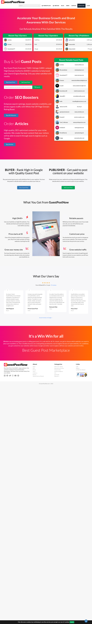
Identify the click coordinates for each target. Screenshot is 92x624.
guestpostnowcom (62, 112)
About (34, 366)
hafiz (58, 101)
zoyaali (59, 86)
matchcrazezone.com (79, 91)
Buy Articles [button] (9, 144)
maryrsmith (70, 44)
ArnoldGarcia (61, 133)
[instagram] (12, 376)
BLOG (62, 5)
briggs (59, 138)
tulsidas (8, 39)
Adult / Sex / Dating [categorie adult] (58, 366)
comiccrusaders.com (79, 117)
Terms (34, 371)
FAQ (34, 368)
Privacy (34, 369)
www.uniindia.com (79, 112)
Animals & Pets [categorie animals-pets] (57, 369)
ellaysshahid (70, 48)
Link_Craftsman (61, 122)
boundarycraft (61, 91)
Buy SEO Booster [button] (11, 115)
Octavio (59, 80)
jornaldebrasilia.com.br (79, 96)
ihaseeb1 (59, 117)
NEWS (67, 5)
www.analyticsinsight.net (79, 85)
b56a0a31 (60, 127)
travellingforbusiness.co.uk (79, 101)
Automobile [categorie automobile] (56, 374)
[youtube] (15, 376)
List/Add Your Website (80, 369)
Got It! (71, 622)
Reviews (34, 374)
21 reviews (53, 285)
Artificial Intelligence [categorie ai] (58, 371)
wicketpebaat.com (79, 70)
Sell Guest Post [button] (25, 82)
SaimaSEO (60, 96)
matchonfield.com (79, 64)
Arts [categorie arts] (55, 373)
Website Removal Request (38, 376)
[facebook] (7, 376)
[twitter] (10, 376)
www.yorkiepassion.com (79, 122)
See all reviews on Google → (46, 317)
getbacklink (70, 39)
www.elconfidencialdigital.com (79, 80)
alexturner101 (61, 106)
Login (88, 5)
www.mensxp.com (79, 75)
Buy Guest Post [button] (10, 82)
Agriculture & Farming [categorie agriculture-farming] (59, 368)
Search (37, 87)
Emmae (7, 44)
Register (81, 5)
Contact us (35, 373)
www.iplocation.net (79, 138)
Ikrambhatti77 (9, 48)
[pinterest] (18, 376)
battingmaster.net (79, 127)
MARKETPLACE (46, 5)
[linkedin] (4, 376)
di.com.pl (79, 106)
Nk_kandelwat (61, 70)
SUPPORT (73, 5)
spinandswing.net (79, 132)
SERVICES (56, 5)
